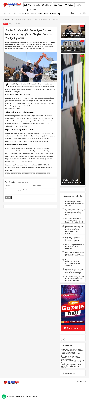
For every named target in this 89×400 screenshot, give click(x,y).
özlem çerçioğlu (41, 173)
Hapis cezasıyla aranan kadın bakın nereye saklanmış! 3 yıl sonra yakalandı (71, 262)
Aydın (5, 24)
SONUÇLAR (46, 5)
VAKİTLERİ (69, 5)
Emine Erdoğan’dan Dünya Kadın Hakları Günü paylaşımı (73, 246)
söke (48, 173)
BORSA (36, 5)
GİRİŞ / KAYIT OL (32, 10)
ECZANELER (57, 5)
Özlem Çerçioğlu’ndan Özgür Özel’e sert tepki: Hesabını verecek (71, 366)
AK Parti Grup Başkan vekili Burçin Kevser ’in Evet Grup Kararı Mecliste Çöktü (73, 278)
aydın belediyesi (15, 173)
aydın (7, 173)
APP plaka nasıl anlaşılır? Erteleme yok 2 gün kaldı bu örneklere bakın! (70, 357)
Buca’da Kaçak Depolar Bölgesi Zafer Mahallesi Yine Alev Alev (73, 203)
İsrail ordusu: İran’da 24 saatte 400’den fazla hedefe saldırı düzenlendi (72, 220)
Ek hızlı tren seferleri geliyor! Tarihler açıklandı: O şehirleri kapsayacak (72, 239)
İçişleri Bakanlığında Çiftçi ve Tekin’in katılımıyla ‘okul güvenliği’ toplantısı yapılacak (72, 350)
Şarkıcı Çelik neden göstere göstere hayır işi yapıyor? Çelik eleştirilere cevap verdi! (73, 211)
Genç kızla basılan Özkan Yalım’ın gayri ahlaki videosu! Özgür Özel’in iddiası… (72, 362)
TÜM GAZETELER (73, 328)
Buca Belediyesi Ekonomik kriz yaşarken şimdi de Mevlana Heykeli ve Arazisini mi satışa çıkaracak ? (72, 229)
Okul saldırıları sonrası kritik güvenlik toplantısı (70, 354)
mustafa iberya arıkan (28, 173)
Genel (81, 26)
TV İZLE (27, 5)
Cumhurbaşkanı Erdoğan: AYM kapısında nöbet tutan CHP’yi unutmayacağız (73, 271)
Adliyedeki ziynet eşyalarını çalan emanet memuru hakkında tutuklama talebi (73, 254)
